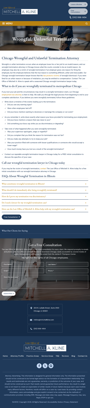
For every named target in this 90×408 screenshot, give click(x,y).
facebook (39, 365)
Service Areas (47, 356)
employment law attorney (12, 94)
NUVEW (15, 402)
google (50, 365)
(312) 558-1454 (79, 17)
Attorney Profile (17, 356)
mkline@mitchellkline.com (45, 320)
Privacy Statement (71, 402)
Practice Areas (32, 356)
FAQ (57, 356)
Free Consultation (75, 11)
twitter (45, 365)
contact (43, 168)
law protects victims (51, 75)
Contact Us (82, 356)
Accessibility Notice (55, 402)
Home (5, 356)
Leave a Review (76, 5)
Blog (73, 356)
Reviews (65, 356)
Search (87, 24)
